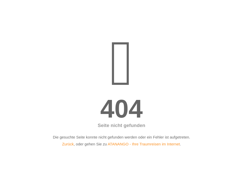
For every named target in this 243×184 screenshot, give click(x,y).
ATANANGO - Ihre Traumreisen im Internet (144, 144)
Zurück (68, 144)
